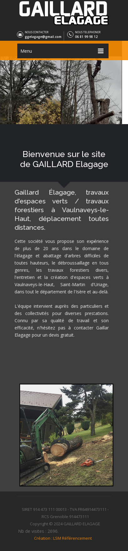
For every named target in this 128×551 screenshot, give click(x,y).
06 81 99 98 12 (86, 36)
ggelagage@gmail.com (43, 36)
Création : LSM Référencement (61, 536)
